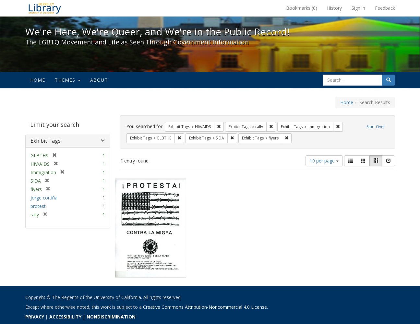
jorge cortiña (43, 198)
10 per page (324, 161)
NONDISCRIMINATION (111, 317)
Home (37, 80)
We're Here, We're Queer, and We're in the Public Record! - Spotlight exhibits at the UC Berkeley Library (44, 8)
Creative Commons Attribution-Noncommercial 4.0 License (205, 307)
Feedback (385, 8)
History (334, 8)
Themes (67, 80)
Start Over (375, 126)
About (99, 80)
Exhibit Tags (45, 140)
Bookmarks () (301, 8)
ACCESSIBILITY (65, 317)
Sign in (358, 8)
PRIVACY (34, 317)
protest (38, 206)
